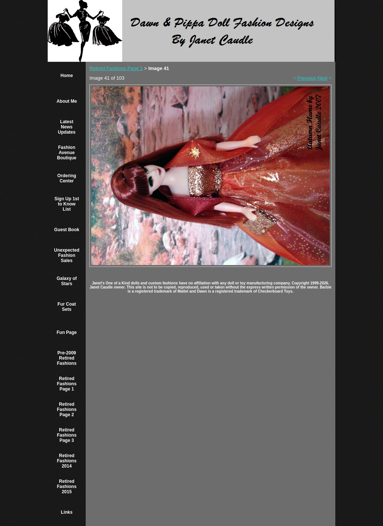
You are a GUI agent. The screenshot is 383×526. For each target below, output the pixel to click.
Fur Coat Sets (66, 307)
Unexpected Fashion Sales (66, 255)
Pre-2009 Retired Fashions (67, 358)
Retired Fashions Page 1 (67, 384)
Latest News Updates (66, 127)
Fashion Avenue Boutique (66, 152)
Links (66, 512)
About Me (67, 101)
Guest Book (66, 229)
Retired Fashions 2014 (67, 461)
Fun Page (67, 332)
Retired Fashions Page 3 (67, 435)
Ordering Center (66, 178)
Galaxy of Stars (67, 281)
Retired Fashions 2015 (67, 486)
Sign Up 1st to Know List (66, 204)
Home (66, 75)
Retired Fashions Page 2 (67, 409)
